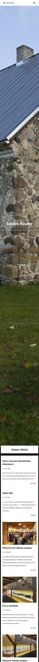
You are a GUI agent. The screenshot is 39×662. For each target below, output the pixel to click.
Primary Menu (8, 3)
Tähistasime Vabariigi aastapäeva (15, 660)
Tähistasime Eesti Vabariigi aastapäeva (17, 547)
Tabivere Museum (19, 224)
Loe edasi (33, 483)
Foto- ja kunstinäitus (10, 605)
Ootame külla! (7, 493)
